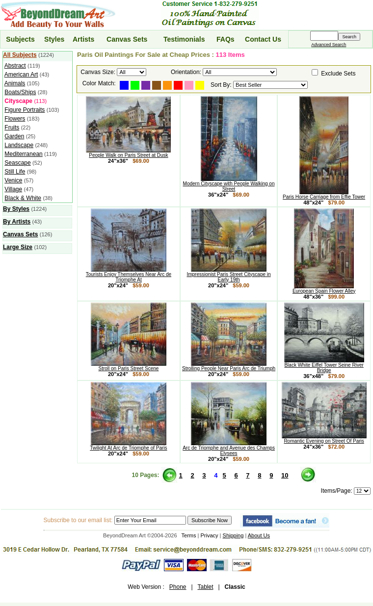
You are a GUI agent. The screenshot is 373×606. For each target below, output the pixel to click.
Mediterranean (23, 154)
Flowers (14, 118)
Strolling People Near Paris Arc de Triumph (228, 366)
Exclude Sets (338, 73)
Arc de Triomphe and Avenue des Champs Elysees (229, 448)
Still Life (14, 171)
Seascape (17, 162)
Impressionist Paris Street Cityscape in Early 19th (228, 274)
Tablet (205, 586)
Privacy (209, 535)
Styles (54, 39)
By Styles (16, 208)
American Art (21, 74)
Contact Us (263, 39)
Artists (83, 39)
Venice (13, 180)
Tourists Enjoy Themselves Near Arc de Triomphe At (128, 274)
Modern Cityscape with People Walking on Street (229, 184)
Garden (14, 136)
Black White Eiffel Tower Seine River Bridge (324, 365)
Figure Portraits (24, 109)
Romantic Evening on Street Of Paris (324, 439)
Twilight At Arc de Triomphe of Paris (128, 446)
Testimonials (184, 39)
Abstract (15, 65)
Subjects (20, 39)
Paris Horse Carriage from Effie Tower (324, 195)
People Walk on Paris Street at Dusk (128, 153)
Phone (177, 586)
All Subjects (20, 54)
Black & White (22, 198)
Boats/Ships (20, 92)
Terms (189, 535)
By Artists (16, 221)
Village (13, 189)
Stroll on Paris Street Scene (128, 366)
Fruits (11, 127)
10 (284, 475)
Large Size (17, 247)
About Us (259, 535)
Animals (15, 83)
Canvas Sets (127, 39)
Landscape (18, 145)
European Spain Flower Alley (324, 289)
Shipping (233, 535)
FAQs (225, 39)
